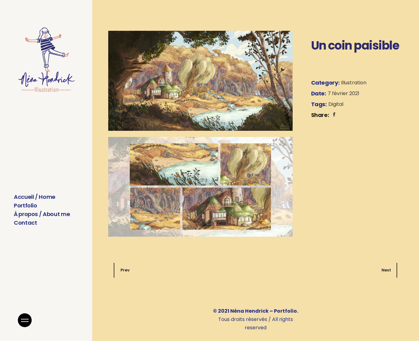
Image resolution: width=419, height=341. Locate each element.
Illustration (353, 82)
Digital (335, 104)
